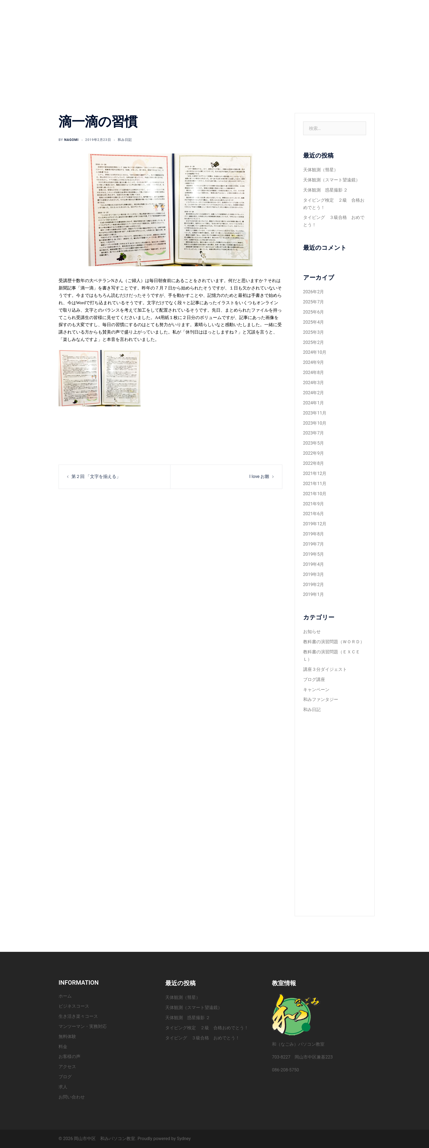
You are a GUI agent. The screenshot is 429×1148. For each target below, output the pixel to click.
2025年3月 (313, 332)
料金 (341, 8)
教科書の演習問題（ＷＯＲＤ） (333, 641)
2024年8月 (313, 372)
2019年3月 (313, 574)
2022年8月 (313, 463)
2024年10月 (315, 352)
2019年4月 (313, 564)
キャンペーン (316, 689)
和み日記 (125, 140)
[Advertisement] (334, 811)
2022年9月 (313, 453)
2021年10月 (315, 493)
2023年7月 (313, 433)
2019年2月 (313, 584)
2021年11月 (315, 483)
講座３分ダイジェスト (325, 669)
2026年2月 (313, 291)
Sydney (184, 1138)
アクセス (203, 15)
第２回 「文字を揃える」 (96, 476)
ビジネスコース (201, 8)
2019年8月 (313, 534)
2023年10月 (315, 423)
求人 (242, 15)
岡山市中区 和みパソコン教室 (101, 11)
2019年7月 (313, 544)
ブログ (224, 15)
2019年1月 (313, 594)
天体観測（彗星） (320, 169)
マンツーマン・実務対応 (286, 8)
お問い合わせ (264, 15)
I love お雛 (259, 476)
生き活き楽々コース (240, 8)
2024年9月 (313, 362)
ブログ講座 (314, 679)
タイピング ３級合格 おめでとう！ (202, 1037)
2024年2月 (313, 392)
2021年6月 (313, 513)
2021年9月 (313, 503)
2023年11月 (315, 413)
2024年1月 (313, 402)
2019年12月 (315, 523)
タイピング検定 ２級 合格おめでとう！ (206, 1027)
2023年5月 (313, 443)
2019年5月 (313, 554)
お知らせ (312, 631)
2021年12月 (315, 473)
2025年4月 (313, 322)
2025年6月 (313, 312)
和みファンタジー (320, 699)
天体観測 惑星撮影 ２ (325, 190)
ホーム (175, 8)
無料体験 (322, 8)
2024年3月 (313, 382)
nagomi (71, 140)
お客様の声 (178, 15)
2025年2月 (313, 342)
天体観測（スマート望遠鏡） (331, 179)
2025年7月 (313, 302)
